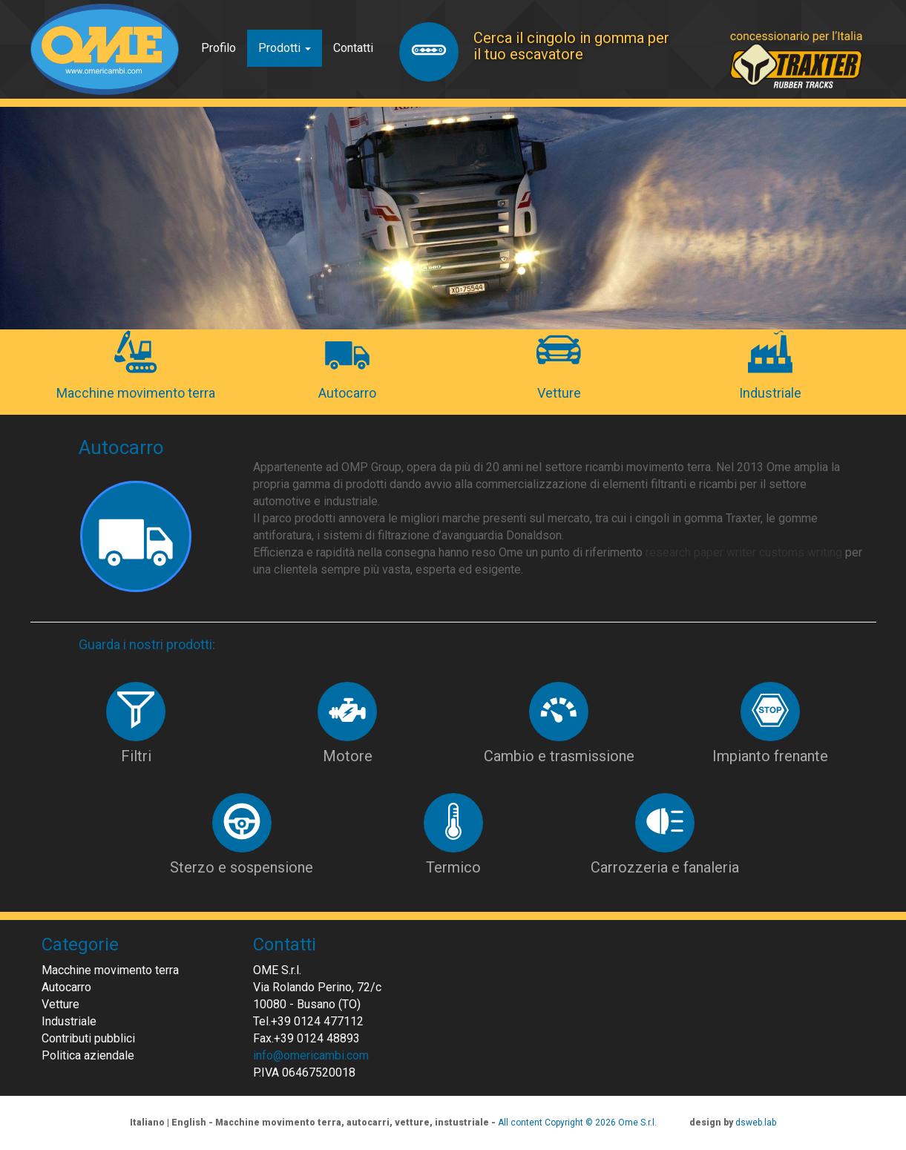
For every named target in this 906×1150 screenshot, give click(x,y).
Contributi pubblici (88, 1038)
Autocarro (66, 987)
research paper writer (701, 552)
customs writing (800, 552)
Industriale (69, 1021)
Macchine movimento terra (110, 970)
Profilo (218, 48)
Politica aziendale (88, 1055)
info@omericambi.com (311, 1055)
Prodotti (284, 48)
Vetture (60, 1004)
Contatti (353, 48)
